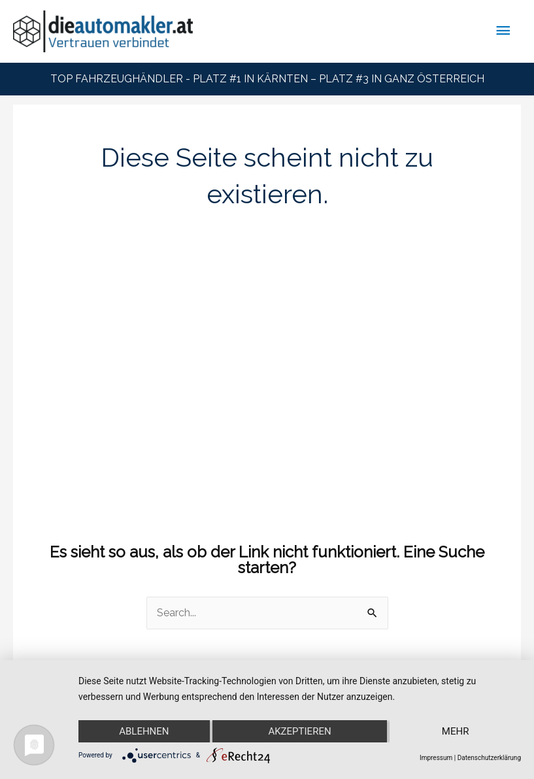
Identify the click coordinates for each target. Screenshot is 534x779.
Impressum (436, 757)
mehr (455, 731)
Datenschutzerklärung (489, 757)
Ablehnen (144, 731)
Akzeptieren (299, 731)
